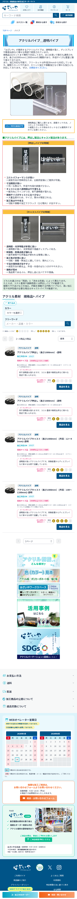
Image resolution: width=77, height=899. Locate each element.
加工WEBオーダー (20, 894)
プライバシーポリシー (20, 885)
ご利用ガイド (19, 875)
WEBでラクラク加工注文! (20, 889)
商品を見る (64, 386)
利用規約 (57, 880)
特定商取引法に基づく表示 (57, 885)
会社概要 (57, 889)
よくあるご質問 (57, 875)
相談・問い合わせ (57, 894)
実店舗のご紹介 (19, 880)
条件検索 (67, 15)
